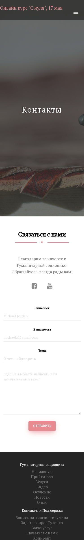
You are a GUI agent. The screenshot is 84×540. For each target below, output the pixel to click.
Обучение (42, 492)
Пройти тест (42, 476)
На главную (42, 471)
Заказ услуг (42, 528)
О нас (42, 502)
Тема (42, 350)
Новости (42, 497)
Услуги (42, 482)
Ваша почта (42, 329)
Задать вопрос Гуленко (42, 523)
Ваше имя (42, 308)
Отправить (42, 426)
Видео (42, 487)
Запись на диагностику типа (42, 517)
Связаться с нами (42, 533)
